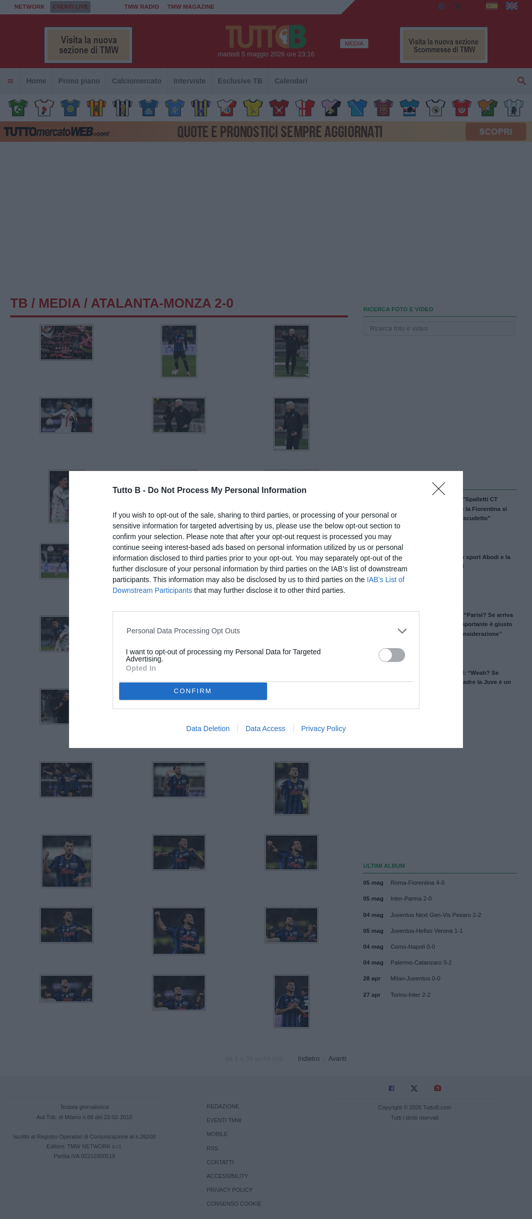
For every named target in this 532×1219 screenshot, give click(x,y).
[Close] (442, 492)
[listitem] (266, 631)
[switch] (392, 655)
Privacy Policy (323, 728)
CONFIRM (193, 691)
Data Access (265, 728)
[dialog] (266, 609)
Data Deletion (208, 728)
